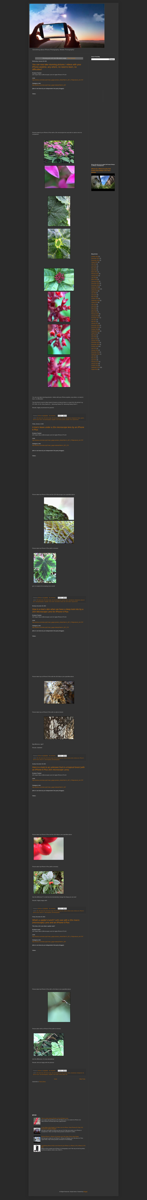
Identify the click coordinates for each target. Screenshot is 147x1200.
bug (62, 1072)
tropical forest (75, 419)
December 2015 (95, 342)
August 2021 (94, 262)
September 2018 (95, 300)
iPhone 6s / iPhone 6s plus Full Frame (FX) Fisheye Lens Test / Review (101, 170)
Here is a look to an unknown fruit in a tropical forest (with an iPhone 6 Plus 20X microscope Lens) (58, 768)
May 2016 (93, 335)
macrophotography (47, 419)
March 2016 (94, 338)
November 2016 (95, 327)
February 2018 (95, 313)
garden (82, 418)
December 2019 (95, 283)
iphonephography (56, 759)
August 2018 (94, 302)
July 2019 (93, 292)
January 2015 (94, 350)
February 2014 (95, 361)
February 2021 (95, 273)
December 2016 (95, 325)
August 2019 (94, 291)
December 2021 (95, 258)
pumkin (63, 419)
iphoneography (48, 759)
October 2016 (94, 329)
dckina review (70, 758)
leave (41, 419)
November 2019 (95, 285)
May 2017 (93, 321)
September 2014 (95, 354)
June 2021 (94, 266)
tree (71, 419)
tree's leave (68, 601)
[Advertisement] (59, 1098)
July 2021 (93, 264)
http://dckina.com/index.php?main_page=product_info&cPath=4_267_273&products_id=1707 (57, 80)
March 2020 (94, 279)
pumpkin (68, 419)
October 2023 (94, 256)
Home (55, 1079)
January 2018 (94, 315)
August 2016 (94, 333)
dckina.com (76, 758)
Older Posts (82, 1079)
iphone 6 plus (36, 419)
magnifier (53, 419)
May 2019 (93, 296)
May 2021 (93, 268)
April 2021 (93, 270)
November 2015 (95, 344)
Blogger (85, 1191)
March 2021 (94, 271)
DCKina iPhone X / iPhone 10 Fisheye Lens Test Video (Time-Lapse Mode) (60, 1136)
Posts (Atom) (42, 1081)
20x (37, 758)
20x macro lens (40, 418)
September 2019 (95, 289)
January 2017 (94, 323)
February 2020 (95, 281)
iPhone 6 (82, 758)
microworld (57, 601)
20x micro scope (47, 418)
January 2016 (94, 340)
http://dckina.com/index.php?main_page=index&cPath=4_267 (49, 85)
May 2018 (93, 308)
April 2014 (93, 359)
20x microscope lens (56, 418)
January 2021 (94, 275)
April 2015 (93, 348)
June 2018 (94, 306)
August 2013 (94, 369)
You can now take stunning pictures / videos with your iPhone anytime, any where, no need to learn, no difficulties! (56, 67)
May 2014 (93, 357)
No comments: (52, 415)
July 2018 (93, 304)
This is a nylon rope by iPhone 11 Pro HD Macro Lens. (54, 1118)
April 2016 (93, 336)
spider (63, 1074)
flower (79, 418)
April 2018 (93, 310)
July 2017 (93, 319)
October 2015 (94, 346)
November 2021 (95, 260)
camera (63, 418)
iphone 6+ (42, 759)
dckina (65, 758)
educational (68, 418)
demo (67, 600)
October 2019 (94, 287)
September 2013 (95, 367)
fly (83, 1072)
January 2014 (94, 363)
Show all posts (71, 58)
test (64, 601)
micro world (58, 419)
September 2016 (95, 331)
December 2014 (95, 352)
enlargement (74, 418)
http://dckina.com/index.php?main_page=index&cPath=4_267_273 (50, 445)
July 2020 (93, 277)
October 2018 (94, 298)
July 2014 (93, 356)
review (61, 601)
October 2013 (94, 365)
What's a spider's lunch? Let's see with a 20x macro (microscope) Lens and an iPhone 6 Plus (55, 921)
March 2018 (94, 312)
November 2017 (95, 317)
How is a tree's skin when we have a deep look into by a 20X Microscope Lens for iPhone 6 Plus (57, 610)
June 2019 (94, 294)
